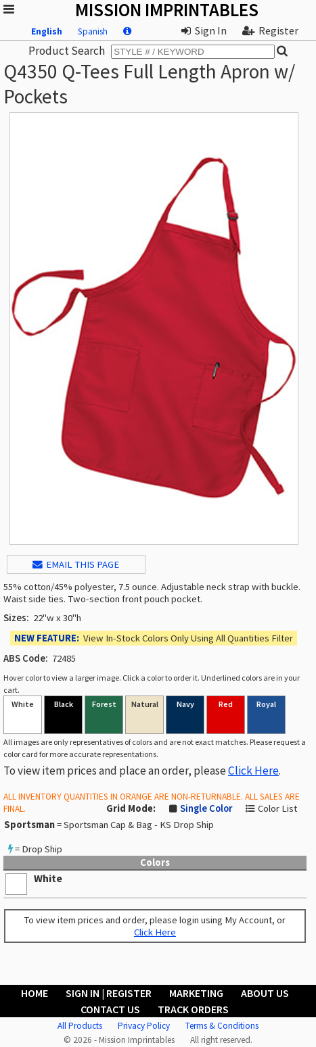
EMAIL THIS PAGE (75, 564)
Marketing (196, 993)
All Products (80, 1025)
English (46, 31)
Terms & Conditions (221, 1025)
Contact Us (110, 1009)
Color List (277, 808)
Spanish (93, 31)
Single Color (206, 808)
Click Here (253, 770)
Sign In (204, 30)
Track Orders (193, 1009)
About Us (265, 993)
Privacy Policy (144, 1025)
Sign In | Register (109, 993)
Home (34, 993)
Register (270, 30)
